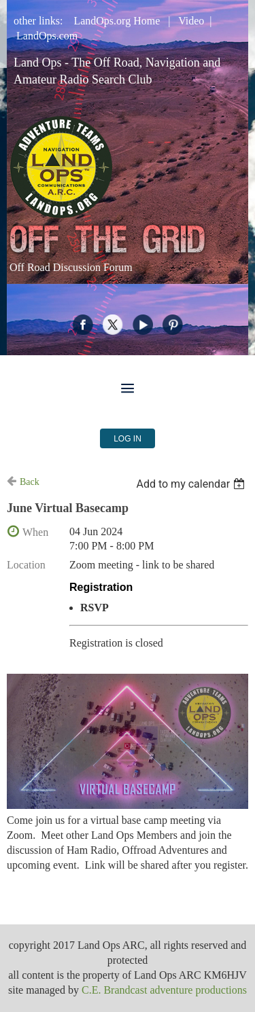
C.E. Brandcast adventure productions (164, 990)
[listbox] (192, 483)
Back (29, 482)
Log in (127, 439)
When (35, 532)
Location (26, 565)
